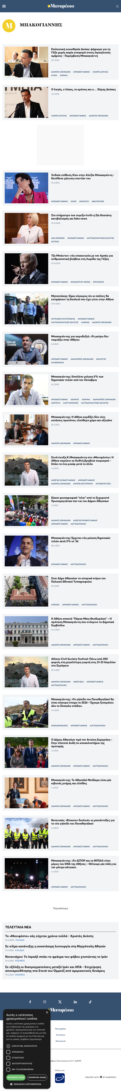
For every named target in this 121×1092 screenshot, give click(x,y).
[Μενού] (4, 6)
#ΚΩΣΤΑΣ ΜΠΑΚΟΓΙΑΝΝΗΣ (63, 480)
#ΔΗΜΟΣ (75, 399)
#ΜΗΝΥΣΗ (84, 201)
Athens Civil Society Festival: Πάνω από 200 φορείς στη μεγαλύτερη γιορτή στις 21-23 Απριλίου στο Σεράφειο (83, 662)
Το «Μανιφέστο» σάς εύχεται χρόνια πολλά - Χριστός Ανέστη (49, 936)
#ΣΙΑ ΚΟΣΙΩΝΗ (58, 238)
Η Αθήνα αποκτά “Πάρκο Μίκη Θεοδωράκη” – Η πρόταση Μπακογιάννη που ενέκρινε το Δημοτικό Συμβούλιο (82, 622)
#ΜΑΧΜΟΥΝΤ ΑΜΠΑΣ (80, 282)
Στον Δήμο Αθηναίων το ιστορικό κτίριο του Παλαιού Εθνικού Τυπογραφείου (78, 580)
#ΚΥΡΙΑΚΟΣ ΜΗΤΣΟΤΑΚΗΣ (63, 319)
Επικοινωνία (61, 1041)
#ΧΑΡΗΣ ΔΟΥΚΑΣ (100, 72)
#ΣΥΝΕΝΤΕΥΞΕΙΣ (103, 483)
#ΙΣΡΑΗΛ (64, 75)
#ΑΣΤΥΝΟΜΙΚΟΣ (70, 403)
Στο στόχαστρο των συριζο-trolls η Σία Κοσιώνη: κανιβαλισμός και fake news (81, 217)
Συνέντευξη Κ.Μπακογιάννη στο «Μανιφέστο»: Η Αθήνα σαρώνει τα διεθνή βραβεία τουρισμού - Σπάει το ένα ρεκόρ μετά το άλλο (82, 461)
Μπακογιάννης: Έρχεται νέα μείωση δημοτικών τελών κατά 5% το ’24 (80, 539)
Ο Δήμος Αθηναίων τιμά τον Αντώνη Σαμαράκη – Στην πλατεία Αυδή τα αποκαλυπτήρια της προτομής (81, 743)
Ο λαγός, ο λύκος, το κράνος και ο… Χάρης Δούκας (83, 89)
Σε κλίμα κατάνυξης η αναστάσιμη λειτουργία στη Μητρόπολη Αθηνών (55, 946)
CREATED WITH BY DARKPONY (100, 1077)
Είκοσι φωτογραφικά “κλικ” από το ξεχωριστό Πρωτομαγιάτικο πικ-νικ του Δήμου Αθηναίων (80, 499)
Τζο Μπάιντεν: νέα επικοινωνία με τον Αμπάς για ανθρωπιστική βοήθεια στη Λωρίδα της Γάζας (82, 257)
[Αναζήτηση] (117, 6)
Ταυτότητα (60, 1035)
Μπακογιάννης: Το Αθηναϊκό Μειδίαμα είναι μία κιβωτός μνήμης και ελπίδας (81, 781)
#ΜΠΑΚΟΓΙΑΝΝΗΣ (81, 72)
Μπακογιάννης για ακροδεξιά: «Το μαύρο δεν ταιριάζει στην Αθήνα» (80, 338)
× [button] (47, 1012)
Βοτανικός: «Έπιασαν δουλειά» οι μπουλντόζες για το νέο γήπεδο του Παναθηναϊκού (83, 822)
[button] (26, 1084)
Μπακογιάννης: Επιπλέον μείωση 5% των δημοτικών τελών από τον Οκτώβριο (77, 378)
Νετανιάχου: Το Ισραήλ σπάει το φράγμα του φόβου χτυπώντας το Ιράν (56, 957)
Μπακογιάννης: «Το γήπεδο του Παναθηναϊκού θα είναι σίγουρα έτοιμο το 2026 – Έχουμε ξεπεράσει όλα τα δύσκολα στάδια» (82, 702)
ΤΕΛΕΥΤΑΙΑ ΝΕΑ (18, 927)
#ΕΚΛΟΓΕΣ (101, 359)
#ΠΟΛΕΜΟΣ (98, 282)
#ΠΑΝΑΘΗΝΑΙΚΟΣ (59, 725)
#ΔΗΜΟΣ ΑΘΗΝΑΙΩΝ (60, 72)
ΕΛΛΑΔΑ (20, 940)
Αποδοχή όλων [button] (16, 1077)
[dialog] (26, 1049)
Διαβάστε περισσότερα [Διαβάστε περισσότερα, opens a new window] (31, 1039)
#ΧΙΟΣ (73, 201)
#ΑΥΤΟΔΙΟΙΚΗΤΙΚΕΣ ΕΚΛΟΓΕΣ (100, 238)
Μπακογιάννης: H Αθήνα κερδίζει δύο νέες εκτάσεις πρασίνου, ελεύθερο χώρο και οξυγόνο (81, 418)
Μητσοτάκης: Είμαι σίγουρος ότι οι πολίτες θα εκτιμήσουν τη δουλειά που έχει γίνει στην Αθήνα (82, 297)
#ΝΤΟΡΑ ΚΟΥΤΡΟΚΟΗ (83, 483)
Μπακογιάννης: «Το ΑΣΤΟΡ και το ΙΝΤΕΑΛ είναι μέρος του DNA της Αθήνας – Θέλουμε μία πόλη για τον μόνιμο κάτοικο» (83, 864)
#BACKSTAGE (98, 201)
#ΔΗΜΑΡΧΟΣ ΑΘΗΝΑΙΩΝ (82, 359)
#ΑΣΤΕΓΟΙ (55, 403)
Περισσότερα (60, 908)
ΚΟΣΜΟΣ (20, 960)
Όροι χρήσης (60, 1028)
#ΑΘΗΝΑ (85, 322)
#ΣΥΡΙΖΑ (55, 241)
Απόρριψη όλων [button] (37, 1077)
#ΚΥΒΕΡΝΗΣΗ (57, 362)
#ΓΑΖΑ (54, 75)
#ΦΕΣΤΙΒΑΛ (78, 682)
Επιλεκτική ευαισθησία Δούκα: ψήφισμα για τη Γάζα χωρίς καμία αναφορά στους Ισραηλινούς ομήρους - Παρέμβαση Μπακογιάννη (81, 52)
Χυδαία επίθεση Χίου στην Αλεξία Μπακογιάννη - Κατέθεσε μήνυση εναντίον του (82, 176)
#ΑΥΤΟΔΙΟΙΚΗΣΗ (78, 524)
